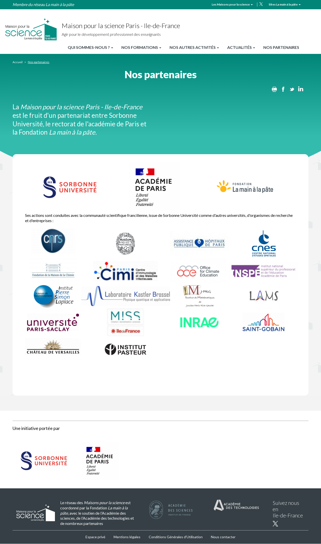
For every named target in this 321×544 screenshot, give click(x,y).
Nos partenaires (281, 47)
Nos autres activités (194, 47)
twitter (261, 4)
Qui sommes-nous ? (90, 47)
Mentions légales (127, 537)
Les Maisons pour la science (232, 4)
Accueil (18, 62)
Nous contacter (223, 537)
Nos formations (141, 47)
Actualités (241, 47)
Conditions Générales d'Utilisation (176, 537)
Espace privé (95, 537)
